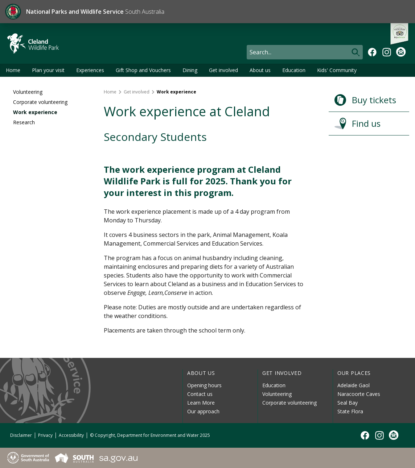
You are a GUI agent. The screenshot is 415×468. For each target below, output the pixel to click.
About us (260, 70)
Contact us (200, 393)
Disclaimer (21, 435)
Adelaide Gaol (353, 385)
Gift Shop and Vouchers (143, 70)
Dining (189, 70)
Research (24, 122)
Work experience (35, 112)
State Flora (350, 411)
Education (293, 70)
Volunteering (27, 91)
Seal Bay (347, 402)
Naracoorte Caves (358, 393)
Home (13, 70)
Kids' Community (337, 70)
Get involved (223, 70)
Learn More (201, 402)
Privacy (45, 435)
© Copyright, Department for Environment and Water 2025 (150, 435)
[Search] (305, 52)
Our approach (203, 411)
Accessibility (71, 435)
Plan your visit (48, 70)
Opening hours (204, 385)
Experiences (90, 70)
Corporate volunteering (40, 102)
